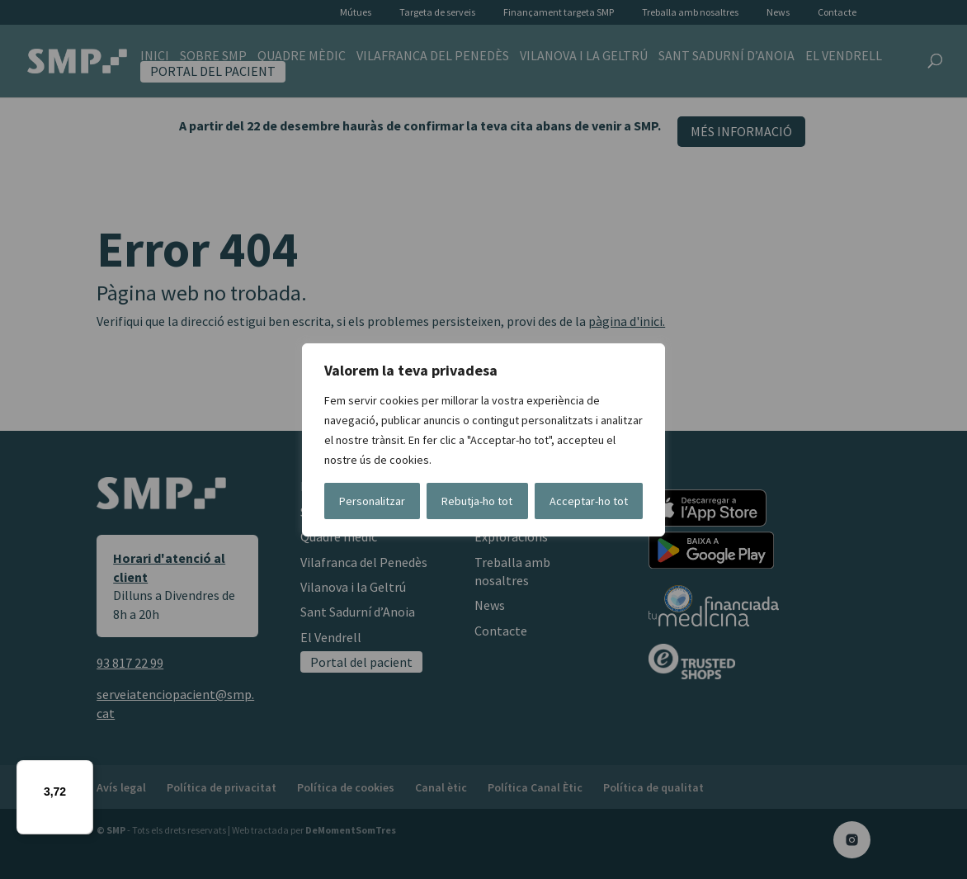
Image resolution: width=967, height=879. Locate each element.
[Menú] (83, 770)
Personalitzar (372, 501)
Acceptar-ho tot (589, 501)
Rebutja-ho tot (476, 501)
